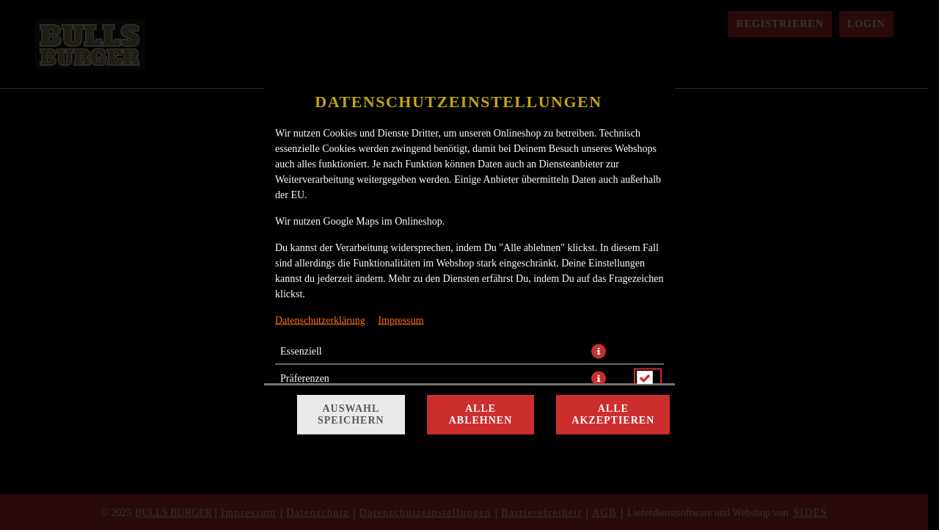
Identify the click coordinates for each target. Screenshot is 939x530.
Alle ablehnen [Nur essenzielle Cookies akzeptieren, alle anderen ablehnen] (481, 414)
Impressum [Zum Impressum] (400, 320)
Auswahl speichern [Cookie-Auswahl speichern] (351, 414)
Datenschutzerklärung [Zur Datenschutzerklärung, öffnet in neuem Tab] (320, 320)
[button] (598, 351)
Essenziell (301, 351)
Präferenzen (304, 378)
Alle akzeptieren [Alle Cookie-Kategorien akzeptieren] (612, 414)
